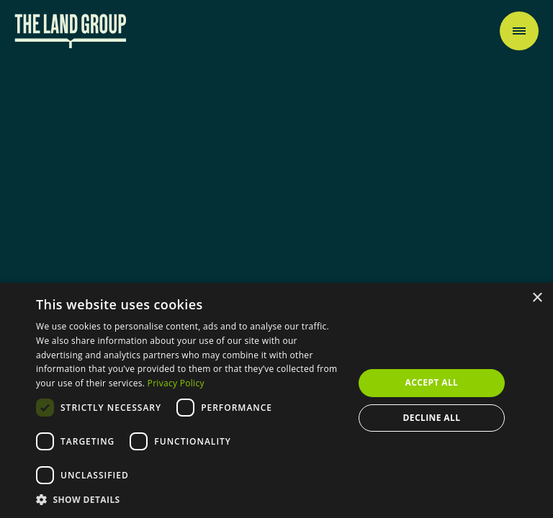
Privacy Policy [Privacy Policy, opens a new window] (176, 383)
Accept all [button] (432, 382)
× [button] (536, 298)
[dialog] (276, 400)
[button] (190, 499)
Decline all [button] (432, 418)
